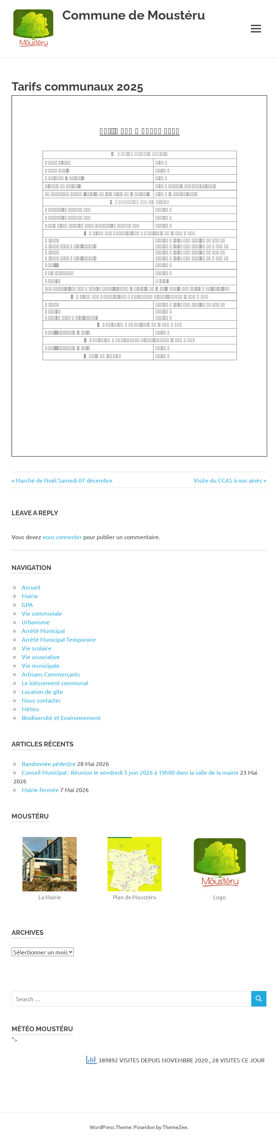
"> (139, 1052)
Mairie (30, 595)
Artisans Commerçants (51, 674)
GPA (27, 604)
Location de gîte (42, 691)
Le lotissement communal (55, 682)
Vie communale (42, 613)
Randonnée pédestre (49, 763)
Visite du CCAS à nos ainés (228, 480)
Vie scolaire (36, 647)
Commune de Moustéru (133, 15)
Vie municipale (41, 665)
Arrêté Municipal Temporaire (59, 639)
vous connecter (62, 536)
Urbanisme (36, 621)
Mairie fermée (40, 789)
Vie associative (41, 656)
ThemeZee (175, 1127)
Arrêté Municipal (43, 630)
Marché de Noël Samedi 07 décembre (64, 480)
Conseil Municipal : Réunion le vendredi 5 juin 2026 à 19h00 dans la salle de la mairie (130, 772)
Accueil (31, 587)
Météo (30, 708)
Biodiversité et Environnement (61, 717)
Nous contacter (41, 700)
